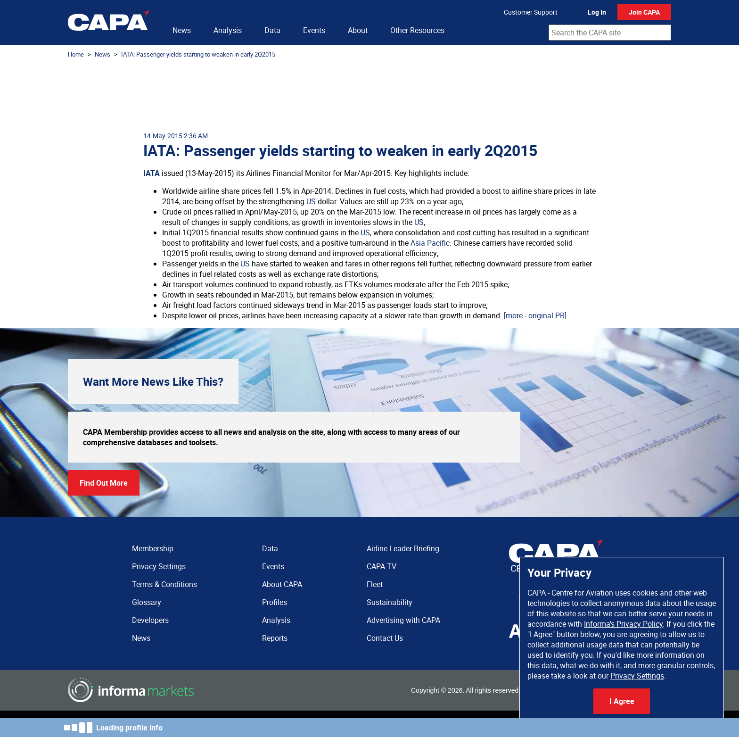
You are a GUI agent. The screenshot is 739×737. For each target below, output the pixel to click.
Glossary (146, 602)
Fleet (375, 584)
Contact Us (385, 638)
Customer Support (531, 12)
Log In (597, 12)
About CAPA (282, 584)
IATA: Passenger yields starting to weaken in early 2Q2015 (198, 54)
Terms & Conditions (164, 584)
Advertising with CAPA (403, 620)
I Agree (621, 701)
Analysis (227, 30)
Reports (274, 638)
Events (314, 30)
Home (76, 54)
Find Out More (104, 483)
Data (272, 30)
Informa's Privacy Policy (623, 624)
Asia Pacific (430, 243)
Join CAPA (644, 12)
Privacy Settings (637, 676)
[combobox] (610, 33)
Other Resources (417, 30)
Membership (152, 548)
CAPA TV (381, 566)
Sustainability (389, 602)
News (181, 30)
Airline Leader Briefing (403, 548)
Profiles (274, 602)
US (311, 201)
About (358, 30)
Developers (150, 620)
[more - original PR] (535, 315)
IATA (151, 173)
